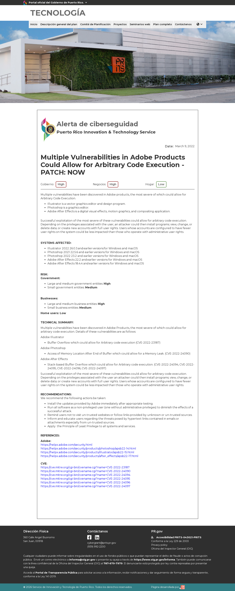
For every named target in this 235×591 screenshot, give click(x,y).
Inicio (33, 24)
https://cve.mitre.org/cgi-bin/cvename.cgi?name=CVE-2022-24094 (85, 475)
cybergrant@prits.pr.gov (101, 542)
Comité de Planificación (95, 24)
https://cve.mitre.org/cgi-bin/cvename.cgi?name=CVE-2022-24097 (85, 486)
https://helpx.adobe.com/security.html (66, 444)
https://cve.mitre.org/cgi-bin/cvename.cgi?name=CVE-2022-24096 (85, 482)
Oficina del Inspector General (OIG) (172, 548)
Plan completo (162, 24)
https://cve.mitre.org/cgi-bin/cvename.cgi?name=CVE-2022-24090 (85, 471)
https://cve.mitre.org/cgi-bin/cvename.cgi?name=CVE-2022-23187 (85, 467)
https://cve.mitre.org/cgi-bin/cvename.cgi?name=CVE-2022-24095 (85, 478)
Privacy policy (159, 544)
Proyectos (120, 24)
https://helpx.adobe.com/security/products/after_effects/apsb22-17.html (89, 456)
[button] (199, 24)
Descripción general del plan (58, 24)
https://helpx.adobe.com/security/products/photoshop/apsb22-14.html (88, 448)
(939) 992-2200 (96, 546)
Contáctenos (183, 24)
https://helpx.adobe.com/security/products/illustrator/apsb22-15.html (87, 452)
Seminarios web (140, 24)
